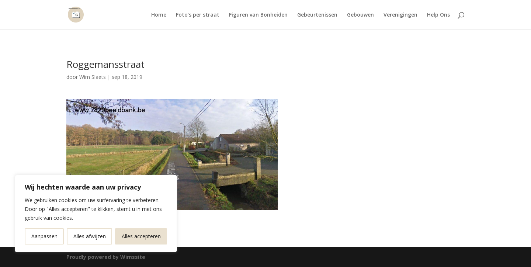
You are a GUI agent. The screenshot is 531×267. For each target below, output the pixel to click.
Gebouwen (360, 15)
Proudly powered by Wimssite (105, 256)
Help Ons (438, 15)
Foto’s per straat (197, 15)
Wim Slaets (92, 76)
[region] (96, 213)
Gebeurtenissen (317, 15)
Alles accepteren (141, 236)
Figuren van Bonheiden (258, 15)
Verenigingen (400, 15)
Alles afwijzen (89, 236)
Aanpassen (44, 236)
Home (158, 15)
